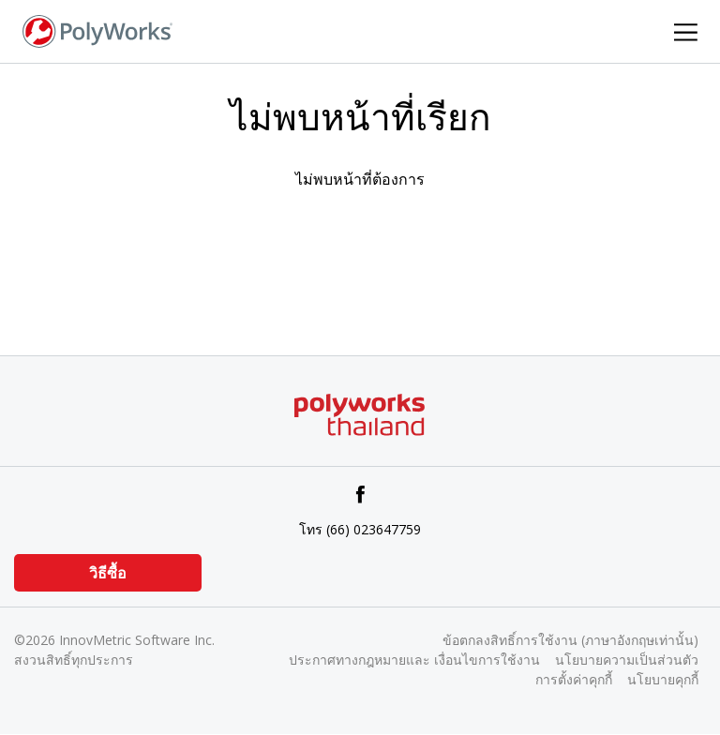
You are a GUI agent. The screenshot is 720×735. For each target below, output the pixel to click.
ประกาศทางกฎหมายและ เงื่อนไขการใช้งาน (414, 659)
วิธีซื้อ (108, 572)
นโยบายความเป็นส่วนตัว (626, 659)
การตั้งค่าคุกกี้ (573, 679)
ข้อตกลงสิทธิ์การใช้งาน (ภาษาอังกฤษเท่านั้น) (570, 640)
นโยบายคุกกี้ (662, 679)
